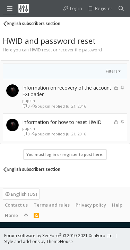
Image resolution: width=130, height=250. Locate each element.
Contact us (16, 205)
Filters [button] (111, 71)
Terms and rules (52, 205)
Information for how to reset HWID (62, 122)
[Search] (121, 8)
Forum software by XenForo (59, 236)
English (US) (21, 194)
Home (11, 215)
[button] (10, 8)
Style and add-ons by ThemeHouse (38, 241)
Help (117, 205)
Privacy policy (91, 205)
